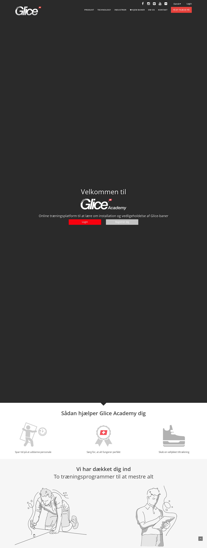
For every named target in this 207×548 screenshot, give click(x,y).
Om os (151, 9)
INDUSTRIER (120, 9)
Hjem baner (137, 9)
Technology (104, 9)
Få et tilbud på (181, 9)
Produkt (89, 9)
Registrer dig (122, 221)
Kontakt (162, 9)
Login (189, 3)
